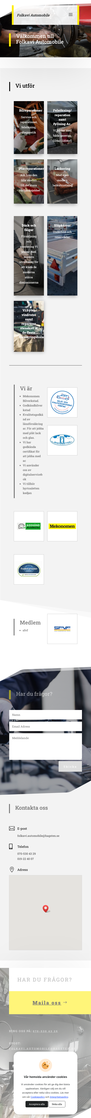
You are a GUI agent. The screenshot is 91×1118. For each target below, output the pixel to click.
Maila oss (47, 1010)
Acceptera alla (37, 1104)
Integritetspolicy (59, 1096)
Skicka (70, 766)
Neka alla (57, 1104)
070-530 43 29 (45, 1038)
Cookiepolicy (38, 1096)
